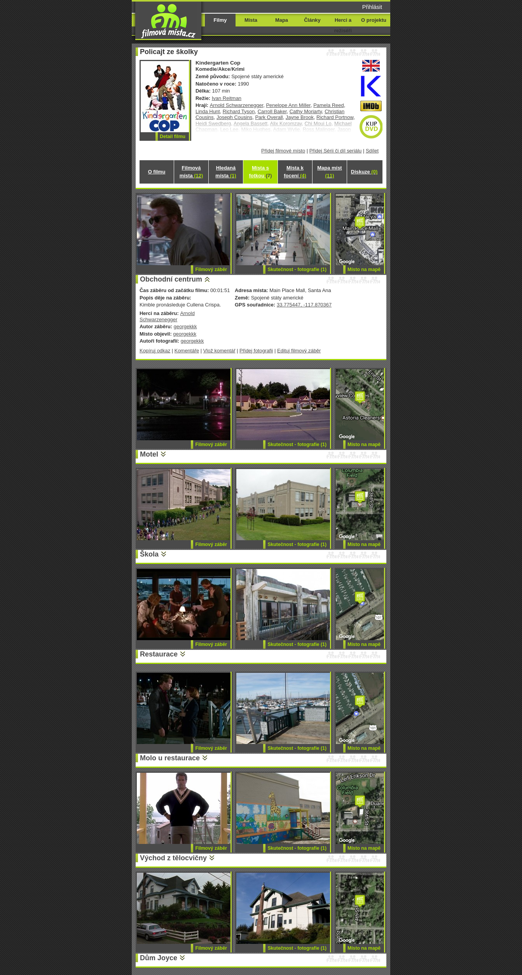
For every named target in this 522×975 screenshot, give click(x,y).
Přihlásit (372, 7)
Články (312, 20)
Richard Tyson (239, 111)
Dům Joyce (158, 958)
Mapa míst (329, 172)
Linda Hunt (208, 111)
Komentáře (187, 351)
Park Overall (269, 117)
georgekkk (185, 326)
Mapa (281, 20)
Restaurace (159, 654)
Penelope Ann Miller (288, 105)
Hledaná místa (225, 172)
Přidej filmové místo (283, 151)
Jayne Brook (300, 117)
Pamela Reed (328, 105)
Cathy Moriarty (306, 111)
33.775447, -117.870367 (304, 305)
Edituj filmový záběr (299, 351)
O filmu (157, 172)
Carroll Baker (272, 111)
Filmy (220, 20)
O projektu (373, 20)
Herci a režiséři (343, 25)
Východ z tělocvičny (173, 858)
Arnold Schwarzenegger (237, 105)
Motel (149, 454)
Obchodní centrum (171, 279)
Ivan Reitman (226, 98)
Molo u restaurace (170, 758)
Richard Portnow (334, 117)
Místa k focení (295, 172)
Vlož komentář (219, 351)
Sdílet (372, 151)
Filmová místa (191, 172)
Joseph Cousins (234, 117)
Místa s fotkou (260, 172)
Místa (250, 20)
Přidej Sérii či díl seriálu (335, 151)
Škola (149, 554)
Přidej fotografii (256, 351)
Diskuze (364, 172)
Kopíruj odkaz (155, 351)
